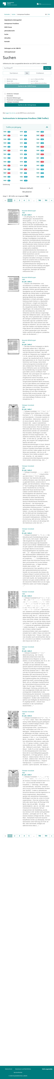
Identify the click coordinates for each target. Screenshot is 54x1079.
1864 (5, 162)
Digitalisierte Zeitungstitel (12, 20)
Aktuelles (7, 38)
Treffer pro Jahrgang (13, 127)
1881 (21, 173)
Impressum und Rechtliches (23, 1069)
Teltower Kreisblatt (13, 102)
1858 (5, 139)
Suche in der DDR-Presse (27, 86)
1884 (38, 132)
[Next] (51, 200)
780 (39, 200)
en (49, 14)
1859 (5, 143)
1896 (38, 177)
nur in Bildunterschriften (39, 83)
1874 (21, 147)
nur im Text (34, 81)
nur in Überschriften (37, 79)
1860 (5, 147)
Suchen (47, 68)
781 (46, 200)
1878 (21, 162)
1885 (38, 135)
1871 (21, 135)
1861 (5, 150)
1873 (21, 143)
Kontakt (7, 41)
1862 (5, 154)
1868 (5, 177)
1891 (38, 158)
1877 (21, 158)
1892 (38, 162)
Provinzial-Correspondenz (15, 100)
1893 (38, 165)
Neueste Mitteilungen (14, 98)
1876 (21, 154)
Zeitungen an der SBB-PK (12, 48)
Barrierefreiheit (18, 1072)
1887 (38, 143)
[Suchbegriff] (23, 68)
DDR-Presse (8, 27)
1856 (5, 132)
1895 (38, 173)
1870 (21, 132)
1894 (38, 169)
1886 (38, 139)
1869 (5, 180)
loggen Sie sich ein (10, 113)
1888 (38, 147)
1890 (38, 154)
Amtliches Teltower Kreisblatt (13, 95)
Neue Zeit (10, 81)
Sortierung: (6, 184)
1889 (38, 150)
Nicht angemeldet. (47, 1069)
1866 (5, 169)
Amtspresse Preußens (11, 23)
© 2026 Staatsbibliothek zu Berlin (18, 1076)
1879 (21, 165)
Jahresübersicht (9, 31)
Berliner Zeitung (12, 79)
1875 (21, 150)
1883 (21, 180)
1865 (5, 165)
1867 (5, 173)
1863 (5, 158)
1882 (21, 177)
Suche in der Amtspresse (27, 105)
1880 (21, 169)
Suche (13, 14)
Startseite (7, 14)
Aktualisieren (27, 192)
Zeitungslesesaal (9, 52)
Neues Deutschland (13, 83)
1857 (5, 135)
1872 (21, 139)
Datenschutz (8, 1069)
